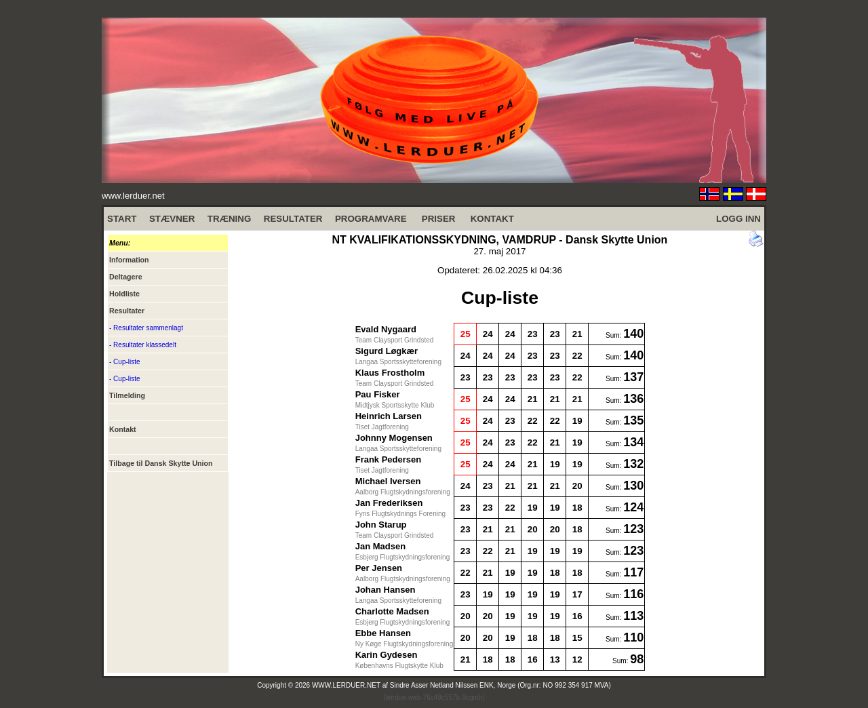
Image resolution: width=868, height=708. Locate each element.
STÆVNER (172, 219)
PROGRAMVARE (371, 219)
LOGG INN (738, 219)
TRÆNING (229, 219)
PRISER (439, 219)
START (121, 219)
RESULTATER (293, 219)
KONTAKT (492, 219)
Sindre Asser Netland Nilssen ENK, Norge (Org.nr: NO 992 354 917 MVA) (500, 685)
